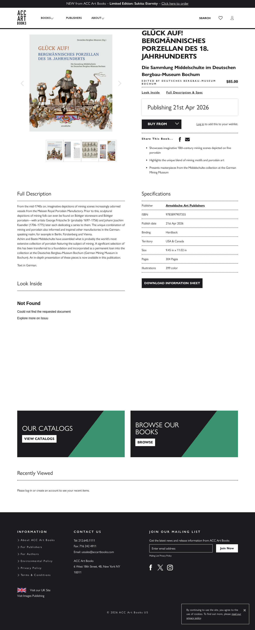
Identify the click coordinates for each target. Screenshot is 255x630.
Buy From (157, 124)
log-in (28, 490)
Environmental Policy (37, 561)
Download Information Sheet (172, 283)
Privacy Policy (31, 568)
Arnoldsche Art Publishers (185, 205)
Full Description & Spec (184, 92)
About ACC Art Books (38, 540)
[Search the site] (205, 18)
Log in (200, 124)
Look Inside (151, 92)
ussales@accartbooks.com (98, 552)
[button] (220, 18)
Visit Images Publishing (30, 596)
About (93, 18)
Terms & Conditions (36, 575)
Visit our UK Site (40, 590)
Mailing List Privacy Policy (160, 555)
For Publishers (31, 547)
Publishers (71, 18)
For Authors (30, 554)
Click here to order (175, 3)
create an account (47, 490)
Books (46, 18)
